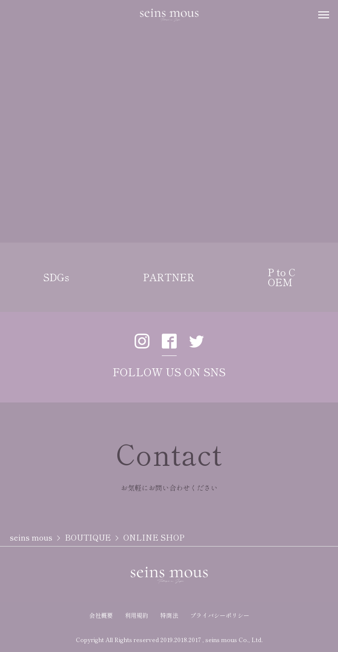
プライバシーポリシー (219, 615)
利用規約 (136, 615)
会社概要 (101, 615)
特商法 (169, 615)
